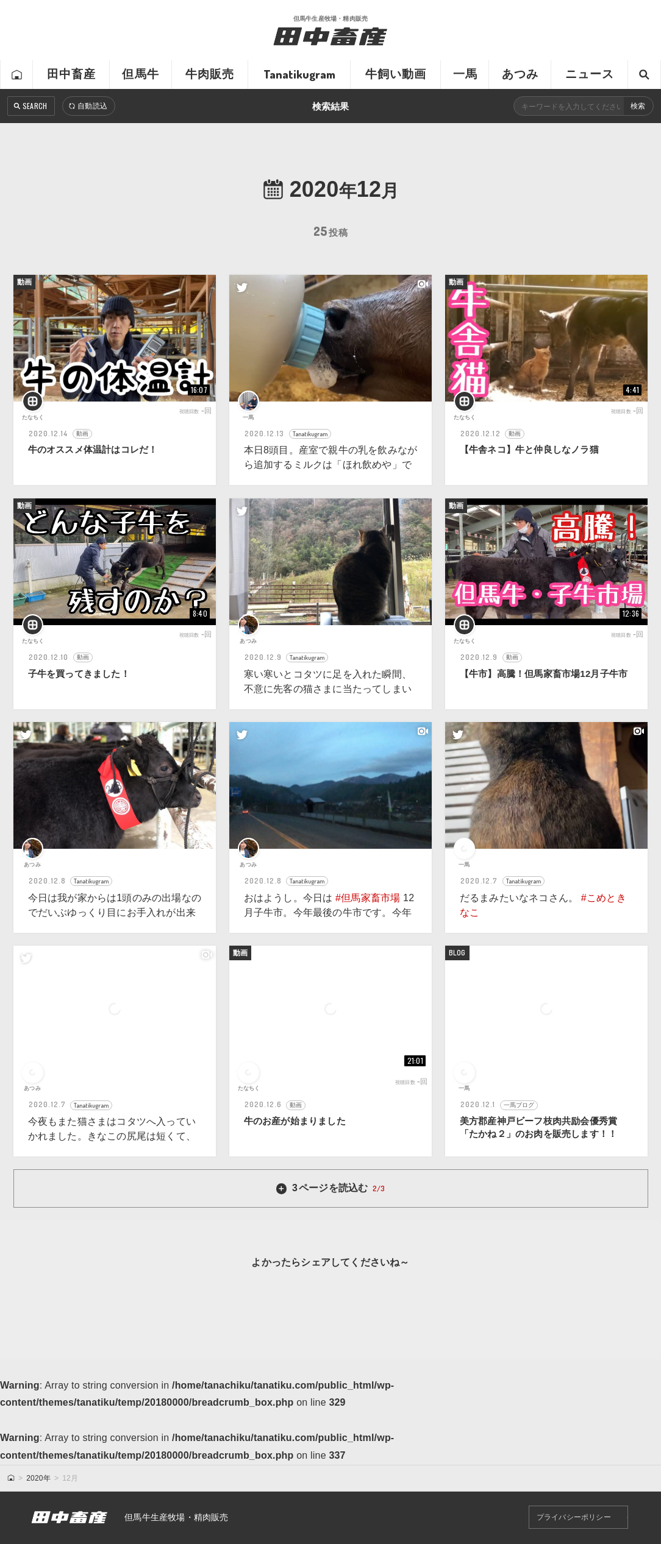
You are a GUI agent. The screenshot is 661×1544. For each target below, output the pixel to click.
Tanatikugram (299, 74)
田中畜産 (71, 74)
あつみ (520, 74)
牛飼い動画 (396, 74)
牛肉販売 (210, 74)
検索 (638, 106)
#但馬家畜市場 (367, 898)
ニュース (590, 74)
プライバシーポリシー (574, 1518)
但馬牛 (140, 74)
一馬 (465, 74)
